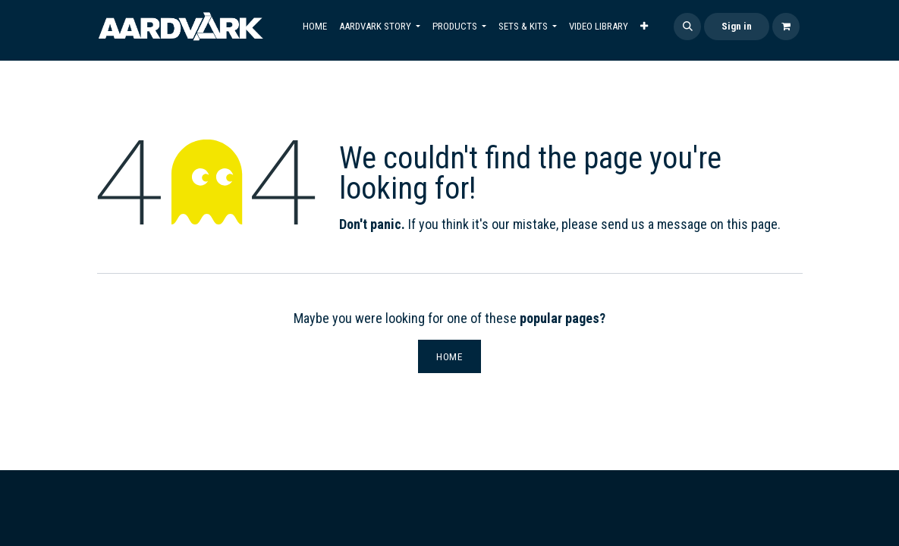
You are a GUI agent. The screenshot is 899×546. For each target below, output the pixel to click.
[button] (687, 26)
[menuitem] (315, 26)
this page (752, 224)
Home (449, 356)
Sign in (736, 26)
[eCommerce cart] (786, 26)
